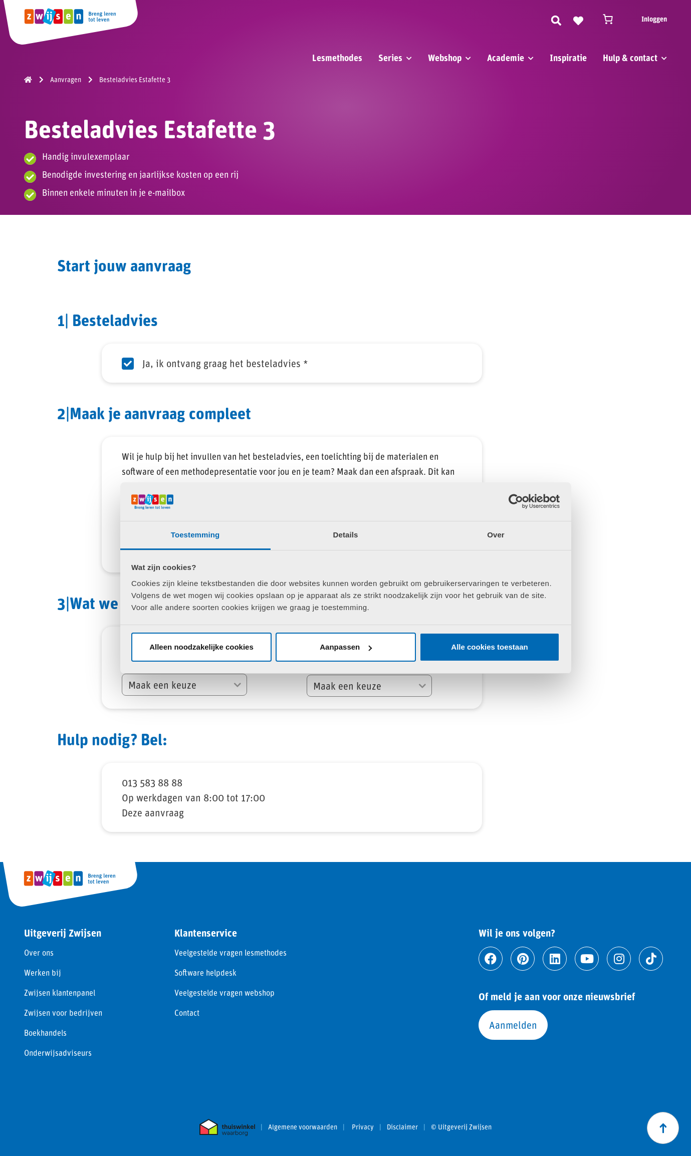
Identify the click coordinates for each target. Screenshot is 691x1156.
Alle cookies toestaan (489, 647)
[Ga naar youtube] (587, 959)
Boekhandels (45, 1032)
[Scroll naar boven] (663, 1128)
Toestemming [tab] (195, 534)
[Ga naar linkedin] (555, 959)
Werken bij (42, 972)
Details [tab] (345, 534)
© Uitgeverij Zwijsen (461, 1126)
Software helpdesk (205, 972)
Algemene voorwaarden (302, 1126)
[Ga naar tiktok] (651, 959)
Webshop (445, 58)
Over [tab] (496, 534)
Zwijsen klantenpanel (59, 992)
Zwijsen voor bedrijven (63, 1012)
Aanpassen (346, 647)
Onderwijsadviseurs (58, 1052)
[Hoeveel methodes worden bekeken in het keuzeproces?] (184, 685)
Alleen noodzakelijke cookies (201, 647)
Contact (186, 1012)
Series (390, 58)
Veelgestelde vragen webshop (224, 992)
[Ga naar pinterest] (523, 959)
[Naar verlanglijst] (578, 19)
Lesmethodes (337, 58)
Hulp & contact (630, 58)
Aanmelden (513, 1024)
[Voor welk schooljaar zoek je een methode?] (369, 686)
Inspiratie (568, 58)
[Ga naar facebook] (491, 959)
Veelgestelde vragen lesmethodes (230, 952)
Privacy (363, 1126)
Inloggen (654, 19)
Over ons (39, 952)
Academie (505, 58)
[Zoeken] (556, 19)
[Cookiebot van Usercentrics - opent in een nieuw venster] (516, 501)
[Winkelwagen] (612, 19)
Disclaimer (402, 1126)
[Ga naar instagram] (619, 959)
